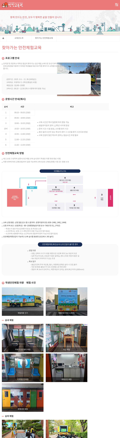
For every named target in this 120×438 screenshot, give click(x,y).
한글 (59, 434)
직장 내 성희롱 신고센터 (41, 416)
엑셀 (43, 434)
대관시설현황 (105, 415)
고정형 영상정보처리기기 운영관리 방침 (71, 415)
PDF (55, 434)
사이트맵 (34, 415)
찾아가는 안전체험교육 (44, 39)
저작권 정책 (92, 415)
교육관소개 (19, 39)
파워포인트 (47, 434)
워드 (51, 434)
